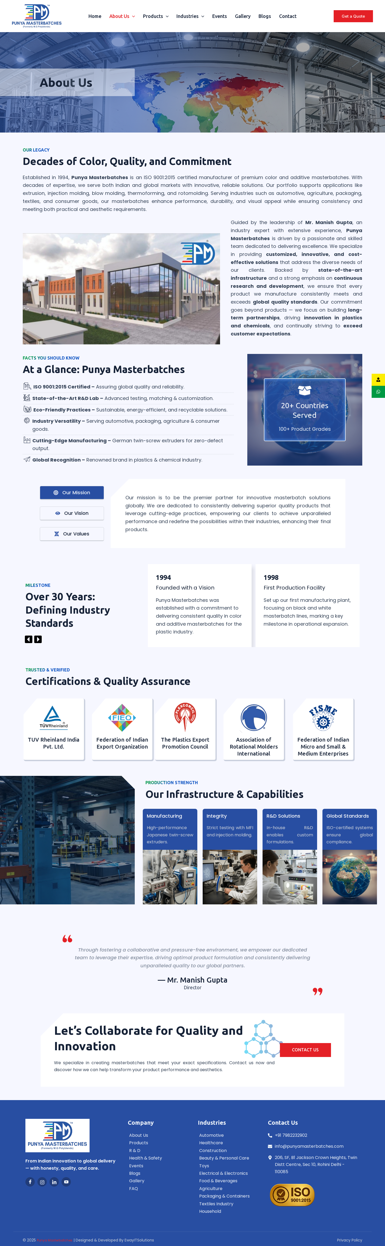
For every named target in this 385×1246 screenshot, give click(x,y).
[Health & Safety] (157, 1158)
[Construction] (227, 1151)
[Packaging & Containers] (227, 1196)
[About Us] (157, 1135)
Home (94, 16)
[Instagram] (42, 1182)
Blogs (265, 16)
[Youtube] (66, 1182)
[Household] (227, 1211)
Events (219, 16)
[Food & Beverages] (227, 1181)
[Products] (157, 1143)
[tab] (72, 493)
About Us (122, 16)
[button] (353, 16)
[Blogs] (157, 1173)
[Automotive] (227, 1135)
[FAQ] (157, 1189)
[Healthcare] (227, 1143)
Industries (190, 16)
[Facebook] (30, 1182)
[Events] (157, 1166)
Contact (288, 16)
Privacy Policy (349, 1240)
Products (156, 16)
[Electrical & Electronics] (227, 1173)
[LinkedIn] (54, 1182)
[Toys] (227, 1166)
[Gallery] (157, 1181)
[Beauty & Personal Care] (227, 1158)
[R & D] (157, 1151)
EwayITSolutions (139, 1240)
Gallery (243, 16)
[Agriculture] (227, 1189)
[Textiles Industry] (227, 1204)
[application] (132, 16)
